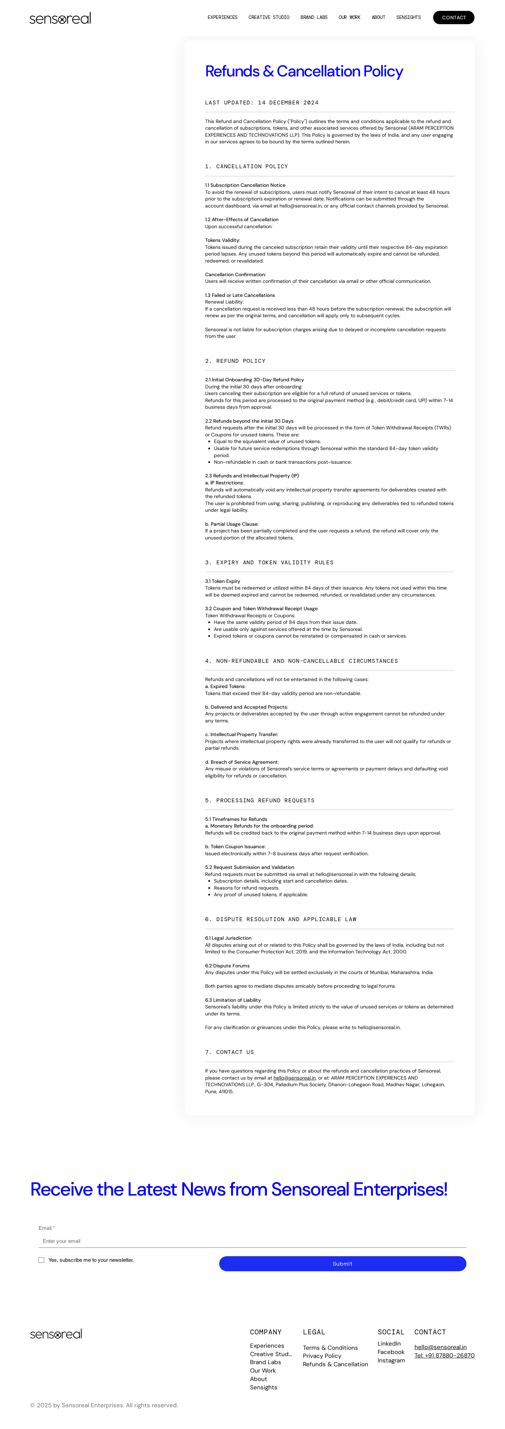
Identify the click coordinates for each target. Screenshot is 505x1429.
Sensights (263, 1387)
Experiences (267, 1345)
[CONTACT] (454, 18)
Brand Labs (265, 1362)
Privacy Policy (322, 1356)
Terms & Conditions (330, 1348)
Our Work (263, 1370)
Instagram (391, 1360)
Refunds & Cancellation (335, 1364)
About (258, 1379)
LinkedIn (389, 1343)
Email (47, 1228)
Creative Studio (271, 1354)
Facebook (391, 1352)
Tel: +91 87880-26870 (445, 1355)
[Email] (250, 1240)
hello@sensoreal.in (301, 206)
